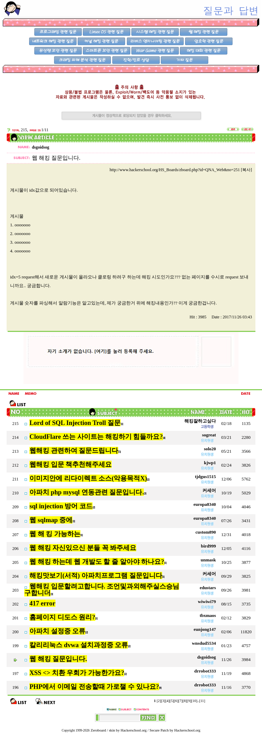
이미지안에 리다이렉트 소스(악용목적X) (88, 478)
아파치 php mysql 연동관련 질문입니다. (86, 492)
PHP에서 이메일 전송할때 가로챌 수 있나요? (94, 686)
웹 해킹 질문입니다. (58, 658)
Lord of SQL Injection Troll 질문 (75, 422)
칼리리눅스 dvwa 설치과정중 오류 (78, 645)
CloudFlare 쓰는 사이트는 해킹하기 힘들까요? (96, 436)
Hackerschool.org (134, 730)
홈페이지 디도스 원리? (62, 617)
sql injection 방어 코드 (61, 506)
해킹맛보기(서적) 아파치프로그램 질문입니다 (95, 575)
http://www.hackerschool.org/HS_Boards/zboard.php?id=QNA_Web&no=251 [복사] (181, 169)
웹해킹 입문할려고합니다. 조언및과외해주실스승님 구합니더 (101, 589)
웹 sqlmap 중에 (50, 520)
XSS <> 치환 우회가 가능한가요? (76, 672)
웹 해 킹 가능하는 (54, 533)
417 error (42, 603)
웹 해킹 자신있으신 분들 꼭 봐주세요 (82, 547)
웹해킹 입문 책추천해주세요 (70, 464)
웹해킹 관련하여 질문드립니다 (73, 450)
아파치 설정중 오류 (57, 631)
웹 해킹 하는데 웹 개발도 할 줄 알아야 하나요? (96, 561)
